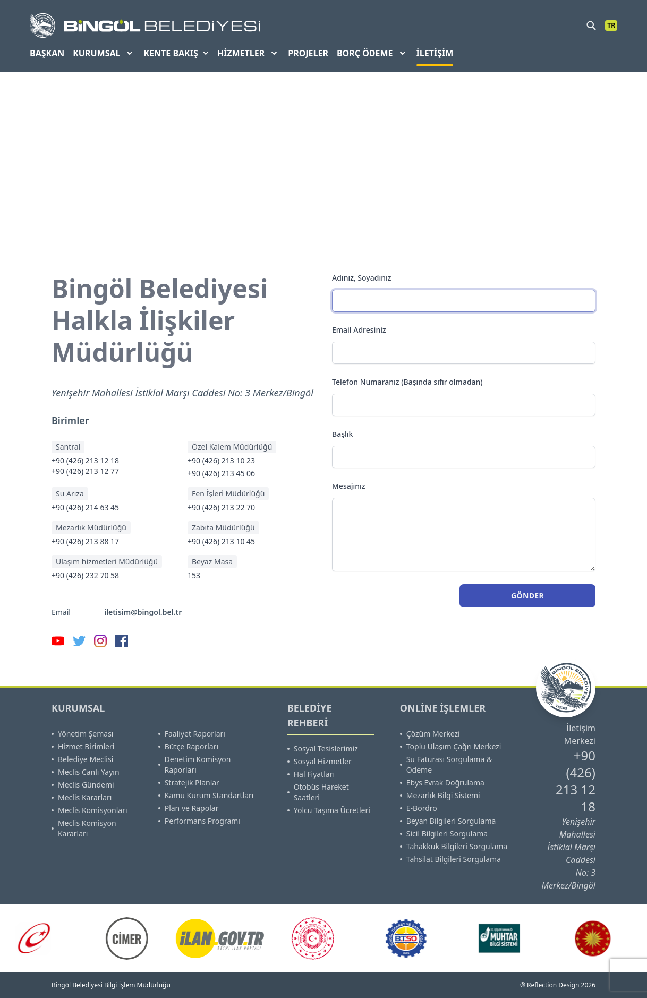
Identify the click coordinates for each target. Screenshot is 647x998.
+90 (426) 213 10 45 (221, 541)
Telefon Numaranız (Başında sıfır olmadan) (407, 382)
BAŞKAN (47, 53)
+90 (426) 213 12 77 (85, 471)
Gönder (527, 595)
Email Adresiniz (359, 330)
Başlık (342, 434)
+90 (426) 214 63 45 (85, 507)
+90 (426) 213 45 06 (221, 473)
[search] (591, 25)
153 (194, 575)
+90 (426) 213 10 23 (221, 460)
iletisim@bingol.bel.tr (143, 612)
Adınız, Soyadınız (361, 278)
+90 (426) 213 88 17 (85, 541)
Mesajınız (348, 486)
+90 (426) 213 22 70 (221, 507)
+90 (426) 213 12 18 (85, 460)
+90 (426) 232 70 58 (85, 575)
